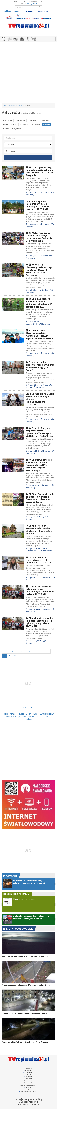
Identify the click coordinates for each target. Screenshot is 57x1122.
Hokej (5, 124)
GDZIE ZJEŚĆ (15, 38)
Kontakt (16, 11)
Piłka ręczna (33, 120)
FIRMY (9, 38)
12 (10, 656)
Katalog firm (28, 1072)
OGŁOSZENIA (3, 38)
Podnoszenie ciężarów (12, 129)
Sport (21, 105)
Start (5, 105)
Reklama (7, 11)
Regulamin (28, 1079)
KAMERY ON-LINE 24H (33, 38)
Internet (28, 1074)
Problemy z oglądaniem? (28, 1085)
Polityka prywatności (27, 1081)
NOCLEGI (21, 38)
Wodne (13, 124)
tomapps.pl (35, 1104)
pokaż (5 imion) (31, 4)
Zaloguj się (30, 11)
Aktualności (13, 105)
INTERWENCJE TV (27, 38)
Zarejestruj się (43, 11)
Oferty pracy (28, 707)
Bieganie (46, 124)
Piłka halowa (20, 120)
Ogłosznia (28, 1070)
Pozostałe (36, 124)
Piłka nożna (7, 120)
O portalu (28, 1076)
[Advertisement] (28, 72)
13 (15, 656)
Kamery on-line (28, 1083)
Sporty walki (24, 124)
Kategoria (28, 145)
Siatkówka (45, 120)
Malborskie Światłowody (28, 1091)
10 (48, 651)
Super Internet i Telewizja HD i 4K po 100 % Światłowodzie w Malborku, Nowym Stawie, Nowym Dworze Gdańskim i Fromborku (28, 716)
